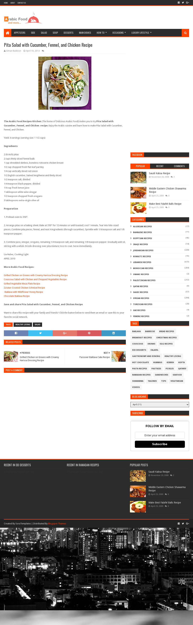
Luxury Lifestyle (140, 32)
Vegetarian (177, 381)
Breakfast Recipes (142, 338)
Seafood (177, 375)
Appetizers (19, 32)
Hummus (157, 362)
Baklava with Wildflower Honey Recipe (24, 292)
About (12, 2)
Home (6, 2)
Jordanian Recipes (143, 250)
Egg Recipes (166, 344)
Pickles (170, 369)
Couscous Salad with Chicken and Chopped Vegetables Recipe (35, 279)
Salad (44, 32)
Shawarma (137, 381)
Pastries (156, 369)
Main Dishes (85, 32)
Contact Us (21, 2)
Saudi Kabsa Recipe (159, 173)
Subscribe (159, 444)
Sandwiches (161, 375)
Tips (163, 381)
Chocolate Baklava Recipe (17, 296)
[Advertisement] (124, 17)
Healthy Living (22, 325)
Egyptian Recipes (142, 238)
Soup (55, 32)
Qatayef (182, 369)
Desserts (68, 32)
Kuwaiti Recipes (142, 256)
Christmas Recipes (166, 338)
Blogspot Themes (57, 523)
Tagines (152, 381)
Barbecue (150, 331)
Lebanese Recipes (142, 262)
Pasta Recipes (139, 369)
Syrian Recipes (141, 298)
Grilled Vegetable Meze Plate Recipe (22, 283)
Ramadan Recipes (141, 375)
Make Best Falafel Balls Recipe (165, 203)
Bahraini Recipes (142, 232)
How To (100, 32)
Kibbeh (170, 362)
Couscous (137, 344)
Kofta (181, 362)
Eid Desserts (139, 350)
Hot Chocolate (140, 362)
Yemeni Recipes (141, 316)
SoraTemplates (23, 523)
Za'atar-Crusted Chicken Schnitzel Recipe (24, 287)
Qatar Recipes (140, 286)
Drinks (151, 344)
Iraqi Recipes (140, 244)
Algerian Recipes (142, 226)
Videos (136, 387)
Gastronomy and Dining (146, 356)
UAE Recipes (139, 310)
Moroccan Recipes (143, 268)
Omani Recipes (141, 274)
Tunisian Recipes (142, 304)
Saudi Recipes (140, 292)
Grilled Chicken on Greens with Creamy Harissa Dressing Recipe (36, 275)
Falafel (154, 350)
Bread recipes (166, 331)
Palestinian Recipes (144, 280)
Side (33, 32)
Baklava (136, 331)
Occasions (118, 32)
